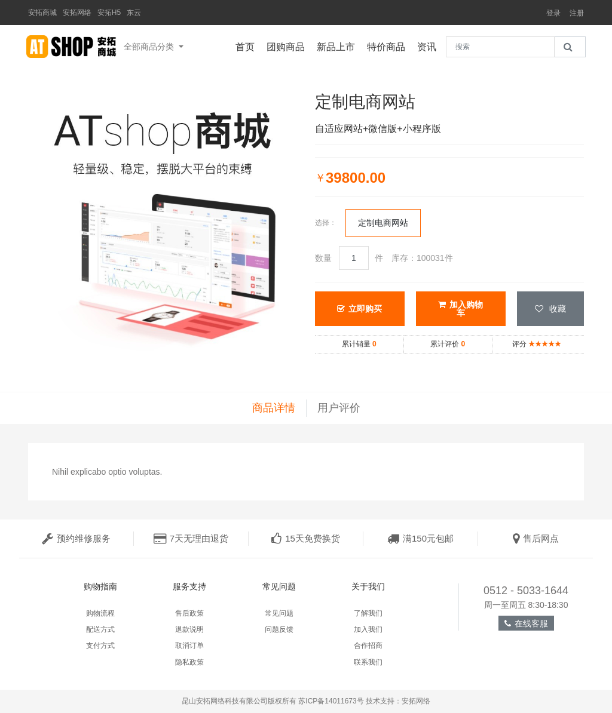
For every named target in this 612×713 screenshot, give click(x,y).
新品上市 (339, 45)
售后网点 (536, 538)
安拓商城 (42, 12)
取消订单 (189, 645)
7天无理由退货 (191, 538)
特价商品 (389, 45)
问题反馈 (279, 629)
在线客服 (526, 623)
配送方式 (100, 629)
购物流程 (100, 613)
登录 (553, 13)
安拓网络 (77, 12)
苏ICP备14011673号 (330, 701)
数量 (323, 258)
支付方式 (100, 645)
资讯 (429, 45)
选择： (325, 223)
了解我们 (368, 613)
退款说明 (189, 629)
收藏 (550, 309)
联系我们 (368, 662)
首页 (248, 45)
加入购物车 (460, 309)
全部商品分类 (150, 46)
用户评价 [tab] (338, 408)
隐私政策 (189, 662)
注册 (577, 13)
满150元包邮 (420, 538)
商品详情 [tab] (273, 408)
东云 (134, 12)
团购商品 (289, 45)
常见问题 (279, 613)
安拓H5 (109, 12)
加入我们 (368, 629)
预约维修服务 (76, 538)
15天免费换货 (305, 538)
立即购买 (359, 309)
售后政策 (189, 613)
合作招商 (368, 645)
